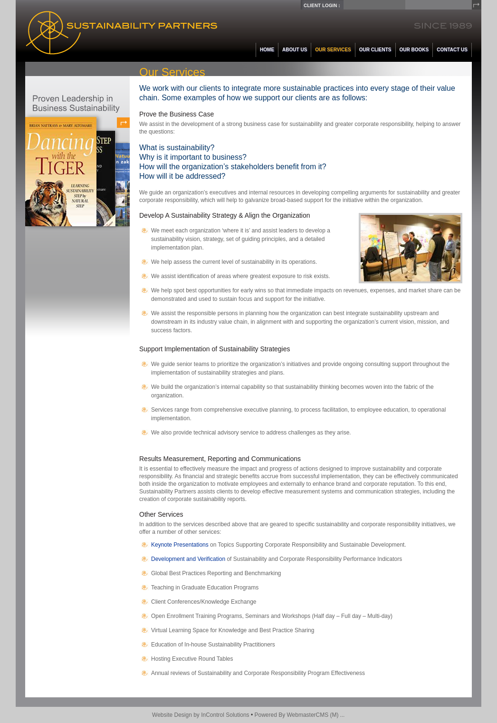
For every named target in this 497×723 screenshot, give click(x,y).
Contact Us (452, 49)
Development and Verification (188, 559)
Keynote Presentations (180, 544)
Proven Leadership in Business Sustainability (77, 163)
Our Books (414, 49)
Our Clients (375, 49)
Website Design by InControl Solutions (200, 715)
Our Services (333, 49)
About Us (294, 49)
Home (267, 49)
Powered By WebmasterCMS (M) (296, 715)
